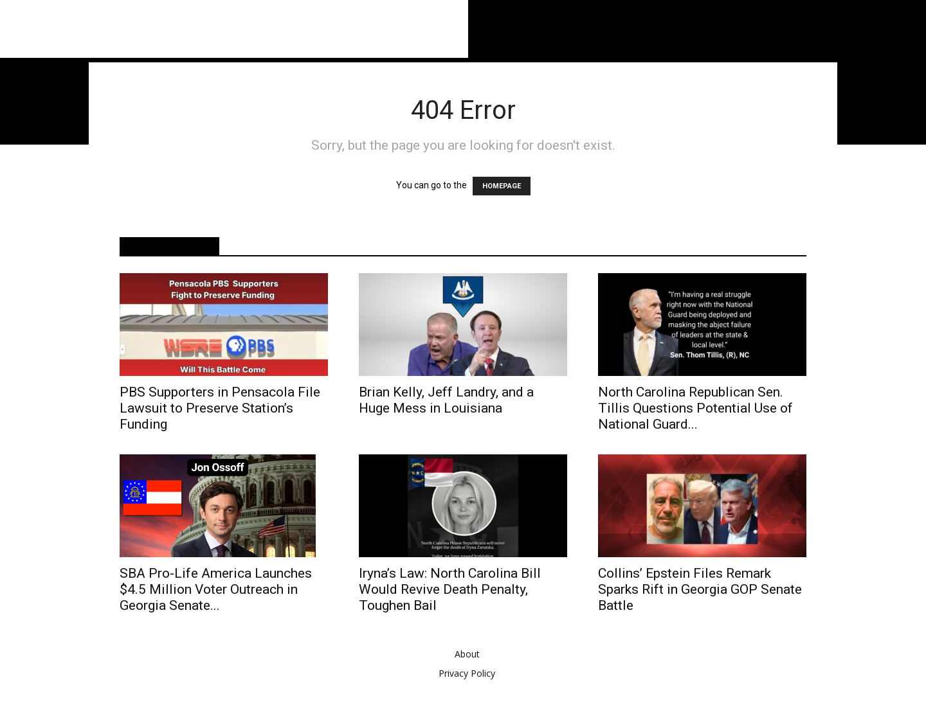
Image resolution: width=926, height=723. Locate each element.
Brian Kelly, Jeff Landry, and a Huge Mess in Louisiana (446, 400)
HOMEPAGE (501, 186)
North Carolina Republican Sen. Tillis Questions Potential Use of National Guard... (695, 408)
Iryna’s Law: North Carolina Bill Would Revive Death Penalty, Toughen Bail (450, 589)
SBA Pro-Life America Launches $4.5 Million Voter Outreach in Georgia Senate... (216, 589)
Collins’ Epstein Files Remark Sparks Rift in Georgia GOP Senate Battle (700, 589)
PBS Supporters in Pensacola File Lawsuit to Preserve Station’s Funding (220, 408)
